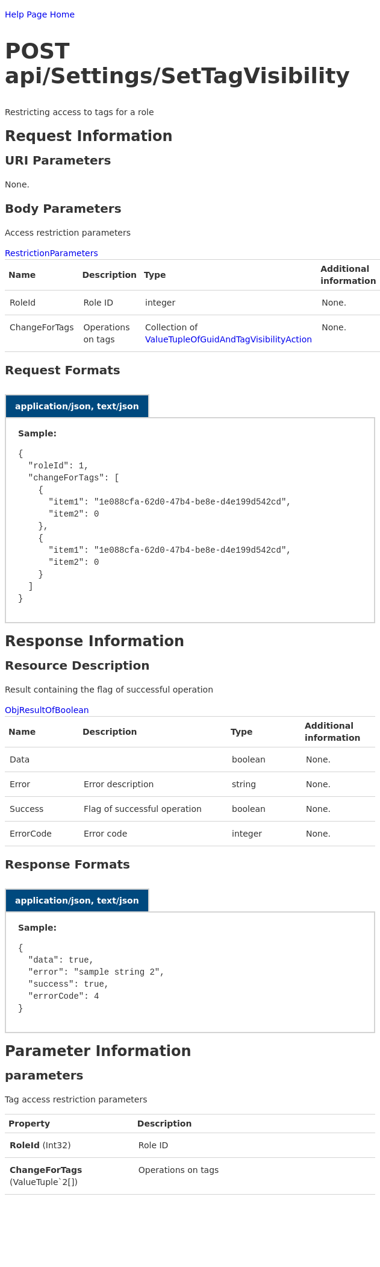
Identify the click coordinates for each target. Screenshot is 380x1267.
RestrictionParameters (51, 253)
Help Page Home (40, 14)
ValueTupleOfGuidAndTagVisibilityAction (228, 339)
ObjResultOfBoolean (47, 710)
